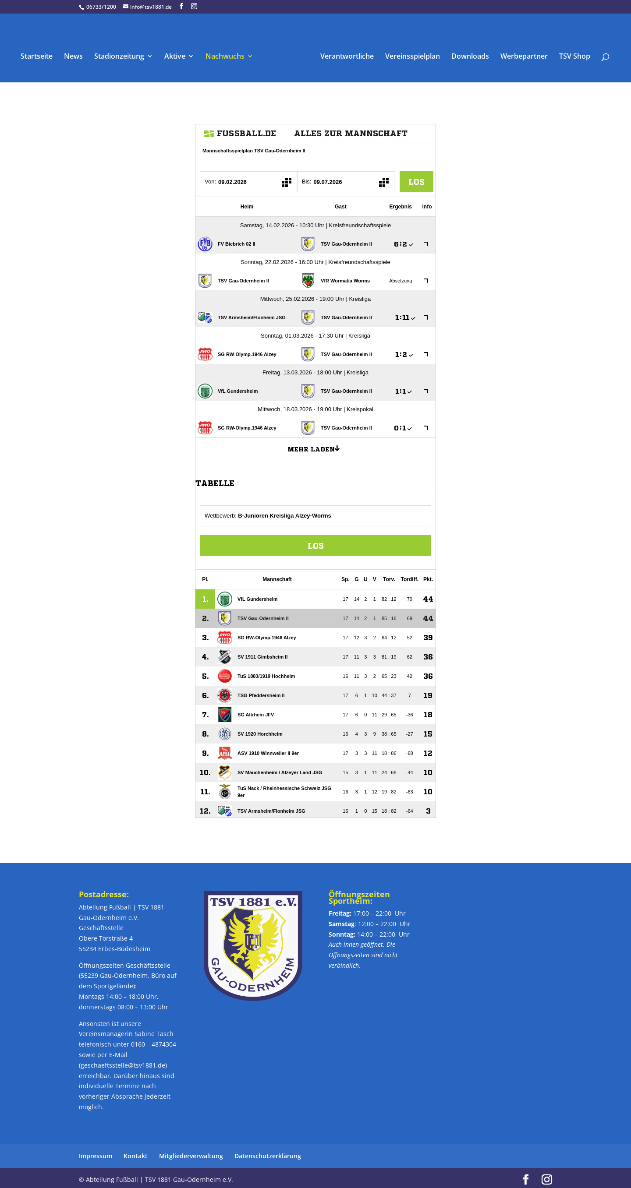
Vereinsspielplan (409, 53)
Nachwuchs (228, 53)
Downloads (467, 53)
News (76, 53)
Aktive (177, 53)
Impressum (95, 1152)
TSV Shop (571, 53)
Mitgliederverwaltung (191, 1152)
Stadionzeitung (122, 53)
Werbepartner (521, 53)
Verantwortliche (344, 53)
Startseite (40, 53)
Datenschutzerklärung (267, 1152)
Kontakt (136, 1152)
